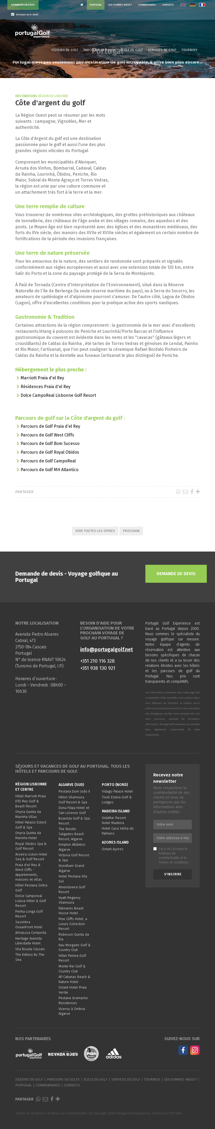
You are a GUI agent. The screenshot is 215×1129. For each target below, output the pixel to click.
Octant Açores (112, 849)
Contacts (168, 4)
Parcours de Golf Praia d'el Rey (50, 426)
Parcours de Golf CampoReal (48, 460)
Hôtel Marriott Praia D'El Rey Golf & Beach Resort (30, 801)
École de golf (131, 50)
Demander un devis (23, 4)
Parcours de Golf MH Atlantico (49, 469)
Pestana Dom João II (74, 791)
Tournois (189, 50)
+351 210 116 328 (97, 661)
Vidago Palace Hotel (117, 791)
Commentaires (147, 4)
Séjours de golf (64, 50)
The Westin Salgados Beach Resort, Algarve (71, 834)
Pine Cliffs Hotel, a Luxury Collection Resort (73, 924)
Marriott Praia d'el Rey (42, 377)
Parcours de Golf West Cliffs (47, 435)
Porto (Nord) (115, 784)
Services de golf (162, 50)
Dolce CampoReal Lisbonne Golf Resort (58, 395)
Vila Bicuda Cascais (30, 949)
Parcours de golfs (99, 50)
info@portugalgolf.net (106, 650)
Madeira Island (116, 811)
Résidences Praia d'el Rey (45, 386)
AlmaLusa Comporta (30, 933)
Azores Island (115, 842)
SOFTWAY (175, 1113)
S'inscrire (172, 874)
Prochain (131, 531)
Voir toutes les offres (95, 531)
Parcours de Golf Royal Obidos (50, 452)
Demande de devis (176, 573)
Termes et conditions (173, 862)
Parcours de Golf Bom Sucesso (50, 443)
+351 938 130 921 (97, 668)
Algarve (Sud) (71, 784)
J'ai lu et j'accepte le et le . (171, 855)
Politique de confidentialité (67, 1113)
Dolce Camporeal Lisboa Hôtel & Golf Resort (30, 901)
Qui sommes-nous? (120, 4)
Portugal (95, 4)
